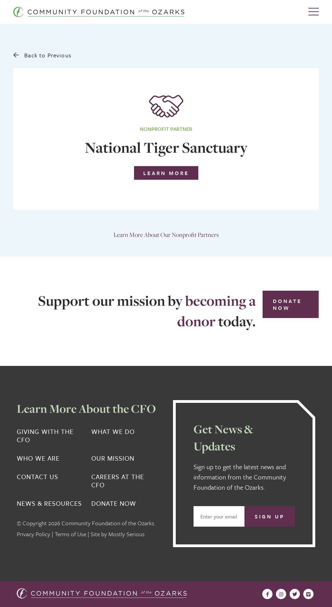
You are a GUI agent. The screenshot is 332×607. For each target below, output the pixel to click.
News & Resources (49, 503)
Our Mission (112, 458)
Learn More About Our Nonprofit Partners (166, 233)
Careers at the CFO (117, 481)
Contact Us (37, 477)
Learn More (166, 171)
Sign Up (269, 516)
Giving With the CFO (45, 435)
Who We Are (38, 458)
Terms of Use (70, 534)
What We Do (113, 431)
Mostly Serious (126, 534)
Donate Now (287, 304)
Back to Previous (42, 53)
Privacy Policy (33, 534)
